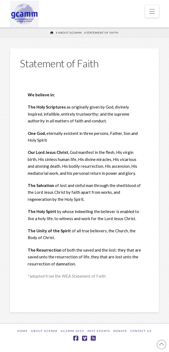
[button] (152, 11)
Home (22, 330)
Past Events (98, 330)
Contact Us (141, 330)
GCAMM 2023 (72, 330)
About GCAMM (44, 330)
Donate (120, 330)
